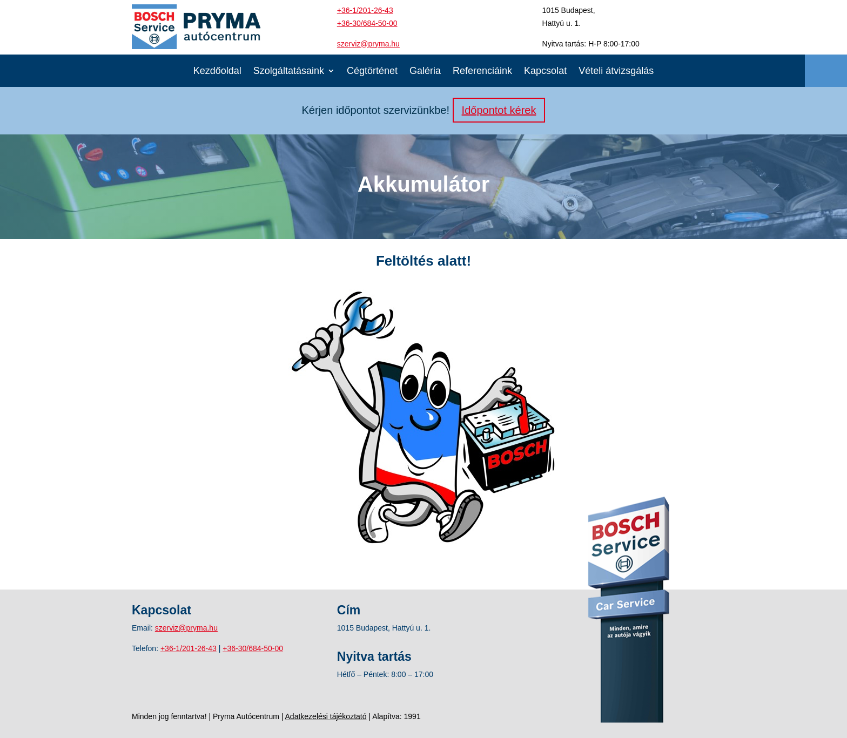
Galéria (425, 71)
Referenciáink (482, 71)
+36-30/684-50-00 (367, 23)
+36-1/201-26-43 (365, 10)
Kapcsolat (545, 71)
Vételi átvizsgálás (616, 71)
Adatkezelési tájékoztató (326, 716)
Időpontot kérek (499, 110)
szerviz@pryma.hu (368, 43)
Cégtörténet (372, 71)
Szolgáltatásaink (288, 71)
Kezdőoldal (217, 71)
